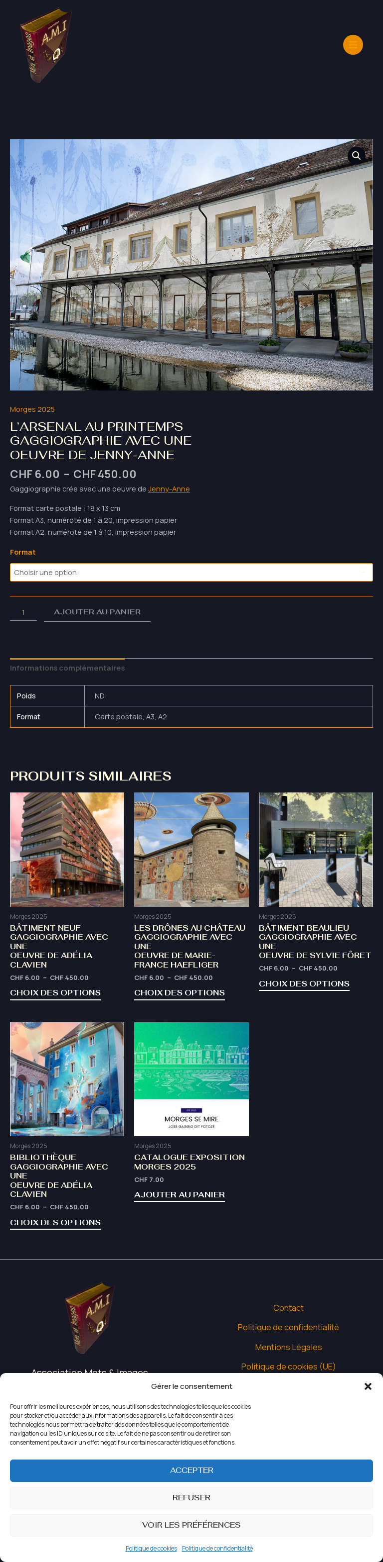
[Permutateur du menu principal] (353, 27)
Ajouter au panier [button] (177, 1192)
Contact (289, 1303)
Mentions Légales (289, 1342)
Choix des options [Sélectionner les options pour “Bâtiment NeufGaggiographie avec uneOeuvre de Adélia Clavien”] (54, 991)
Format (23, 552)
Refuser (191, 1497)
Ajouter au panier (97, 611)
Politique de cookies (151, 1548)
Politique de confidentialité (217, 1548)
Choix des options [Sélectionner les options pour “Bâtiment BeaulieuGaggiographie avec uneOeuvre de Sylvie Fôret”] (303, 982)
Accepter (191, 1470)
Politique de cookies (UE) (288, 1362)
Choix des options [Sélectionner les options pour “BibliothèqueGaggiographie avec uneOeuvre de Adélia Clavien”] (54, 1219)
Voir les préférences (191, 1525)
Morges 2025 (32, 409)
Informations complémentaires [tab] (65, 667)
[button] (368, 1386)
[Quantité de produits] (23, 612)
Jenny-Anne (169, 488)
